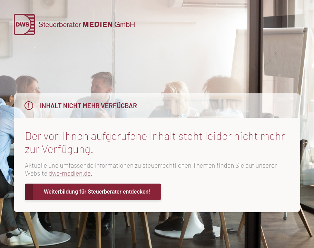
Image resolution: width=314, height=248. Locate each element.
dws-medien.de (70, 173)
